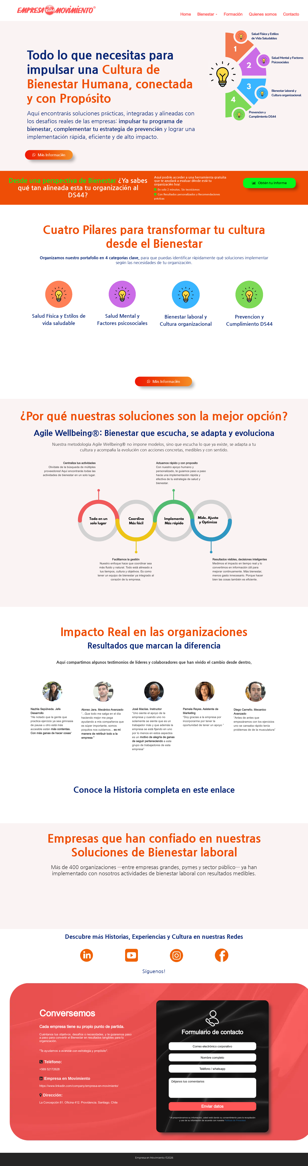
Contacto (291, 14)
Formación (233, 14)
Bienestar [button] (207, 14)
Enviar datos (212, 1106)
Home (185, 14)
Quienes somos (263, 14)
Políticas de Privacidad (235, 1120)
